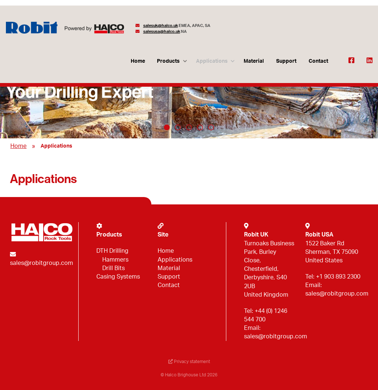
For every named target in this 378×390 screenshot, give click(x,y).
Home (138, 61)
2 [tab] (178, 127)
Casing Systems (118, 277)
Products (168, 61)
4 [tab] (200, 127)
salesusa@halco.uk (161, 32)
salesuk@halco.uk (160, 26)
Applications (212, 61)
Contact (318, 61)
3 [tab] (189, 127)
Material (254, 61)
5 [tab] (211, 127)
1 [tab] (167, 127)
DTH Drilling (112, 251)
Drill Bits (113, 268)
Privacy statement (189, 361)
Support (286, 61)
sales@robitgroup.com (41, 263)
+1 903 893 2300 (338, 277)
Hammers (115, 260)
